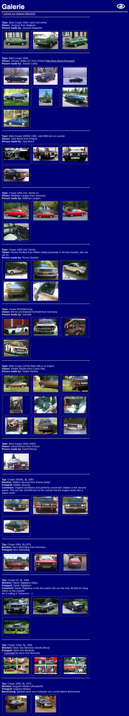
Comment (8, 653)
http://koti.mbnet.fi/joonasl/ (60, 61)
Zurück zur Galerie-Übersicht (18, 13)
